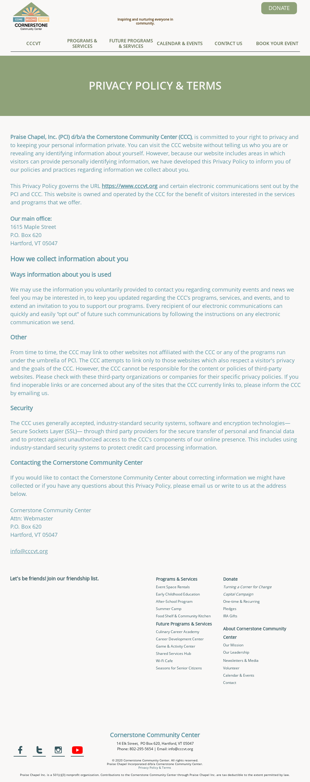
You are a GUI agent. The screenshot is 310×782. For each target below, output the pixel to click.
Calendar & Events (238, 675)
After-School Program (174, 601)
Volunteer (231, 668)
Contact (229, 682)
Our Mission (233, 645)
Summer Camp (168, 608)
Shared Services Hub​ (173, 653)
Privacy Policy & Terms (154, 767)
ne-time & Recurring (243, 601)
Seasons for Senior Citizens (179, 668)
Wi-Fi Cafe (164, 660)
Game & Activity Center (175, 646)
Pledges (229, 608)
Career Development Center (180, 639)
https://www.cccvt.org (129, 186)
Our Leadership (236, 652)
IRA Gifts (230, 616)
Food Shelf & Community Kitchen (183, 616)
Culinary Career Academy (177, 631)
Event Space (166, 586)
